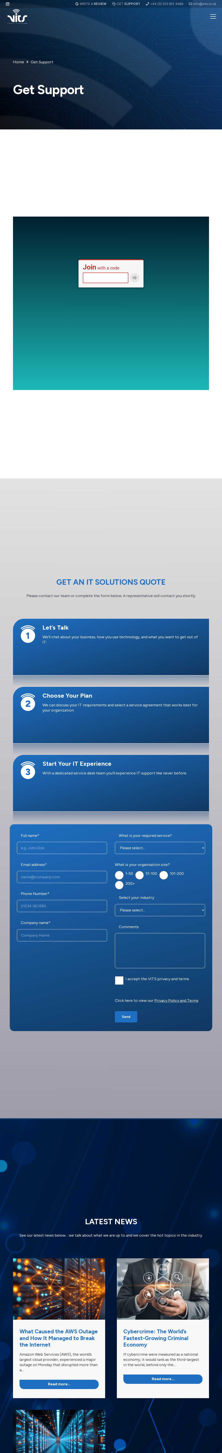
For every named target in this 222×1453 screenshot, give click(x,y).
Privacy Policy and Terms (176, 1000)
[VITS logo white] (17, 16)
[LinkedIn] (7, 4)
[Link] (59, 1328)
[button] (213, 16)
